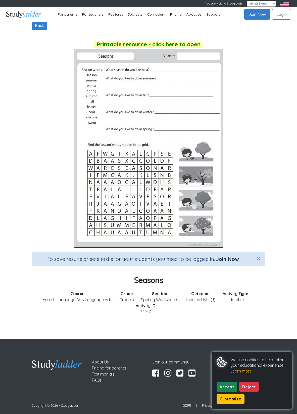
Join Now (257, 14)
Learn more (241, 371)
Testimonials (103, 374)
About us (194, 14)
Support (213, 14)
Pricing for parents (109, 368)
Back (39, 25)
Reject (249, 386)
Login (281, 14)
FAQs (97, 380)
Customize (230, 398)
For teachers (93, 14)
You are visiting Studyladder (224, 3)
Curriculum (156, 14)
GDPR (187, 405)
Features (115, 14)
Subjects (135, 14)
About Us (100, 361)
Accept (227, 386)
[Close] (258, 258)
